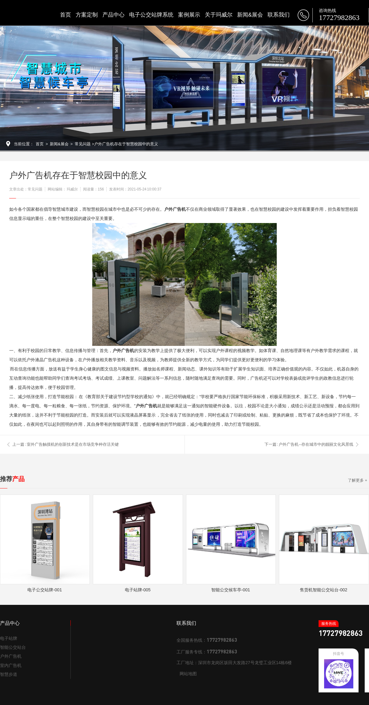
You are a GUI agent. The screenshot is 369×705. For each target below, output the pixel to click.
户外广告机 (11, 656)
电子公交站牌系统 (151, 15)
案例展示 (189, 15)
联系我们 (279, 15)
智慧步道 (8, 674)
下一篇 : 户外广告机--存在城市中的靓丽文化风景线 (309, 444)
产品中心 (113, 15)
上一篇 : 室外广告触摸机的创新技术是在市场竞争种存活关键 (65, 444)
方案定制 (87, 15)
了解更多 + (357, 480)
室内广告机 (11, 665)
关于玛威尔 (218, 15)
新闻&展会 (250, 15)
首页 (65, 15)
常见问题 (83, 144)
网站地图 (188, 673)
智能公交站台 (13, 647)
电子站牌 (8, 638)
